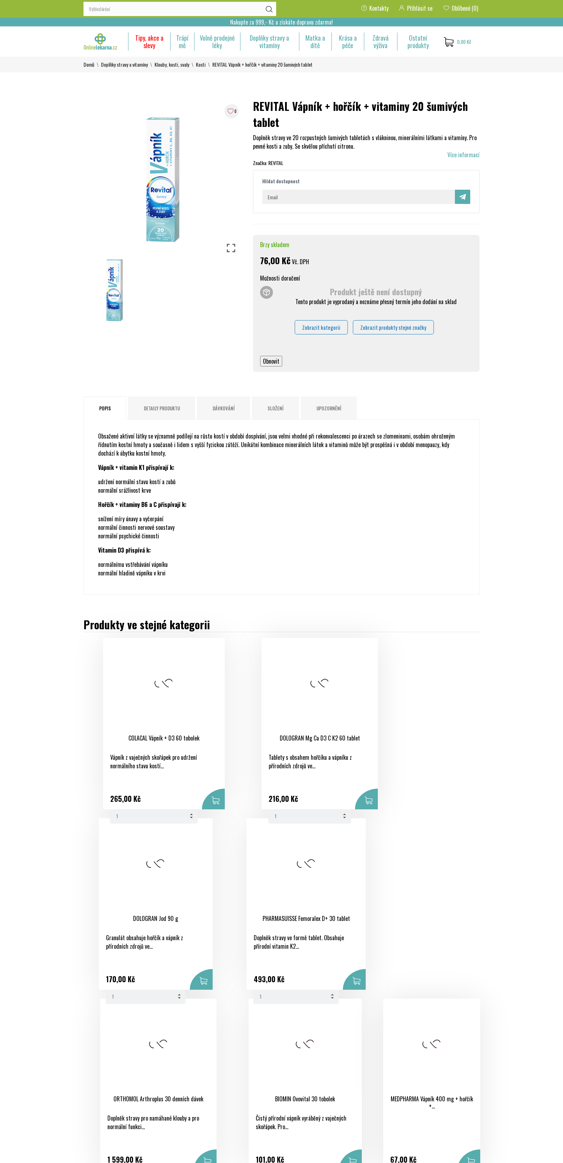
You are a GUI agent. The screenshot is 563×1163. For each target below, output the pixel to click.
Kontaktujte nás (304, 1087)
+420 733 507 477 (104, 1094)
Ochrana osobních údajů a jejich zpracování (315, 1070)
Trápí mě (182, 41)
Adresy (362, 1079)
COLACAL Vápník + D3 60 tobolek (131, 738)
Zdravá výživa (380, 41)
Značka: (260, 162)
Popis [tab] (105, 408)
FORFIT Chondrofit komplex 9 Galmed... (419, 922)
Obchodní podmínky (308, 1040)
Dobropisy (365, 1066)
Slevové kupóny (371, 1092)
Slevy (224, 1040)
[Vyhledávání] (180, 9)
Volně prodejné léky (217, 41)
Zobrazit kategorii (321, 327)
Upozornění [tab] (328, 408)
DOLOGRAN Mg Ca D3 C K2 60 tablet (227, 742)
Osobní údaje (368, 1040)
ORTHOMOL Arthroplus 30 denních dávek (131, 922)
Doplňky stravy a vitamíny (269, 41)
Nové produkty (234, 1053)
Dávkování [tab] (224, 408)
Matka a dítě (315, 41)
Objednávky (367, 1053)
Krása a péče (348, 41)
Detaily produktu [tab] (162, 408)
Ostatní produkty (418, 41)
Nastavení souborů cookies (365, 1113)
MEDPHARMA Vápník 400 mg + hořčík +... (323, 922)
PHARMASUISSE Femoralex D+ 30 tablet (419, 742)
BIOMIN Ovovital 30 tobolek (228, 918)
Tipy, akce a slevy (149, 41)
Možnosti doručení (280, 278)
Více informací (463, 154)
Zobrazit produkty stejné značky (393, 327)
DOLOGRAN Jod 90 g (323, 738)
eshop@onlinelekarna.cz (109, 1107)
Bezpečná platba (304, 1053)
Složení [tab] (276, 408)
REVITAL (275, 162)
